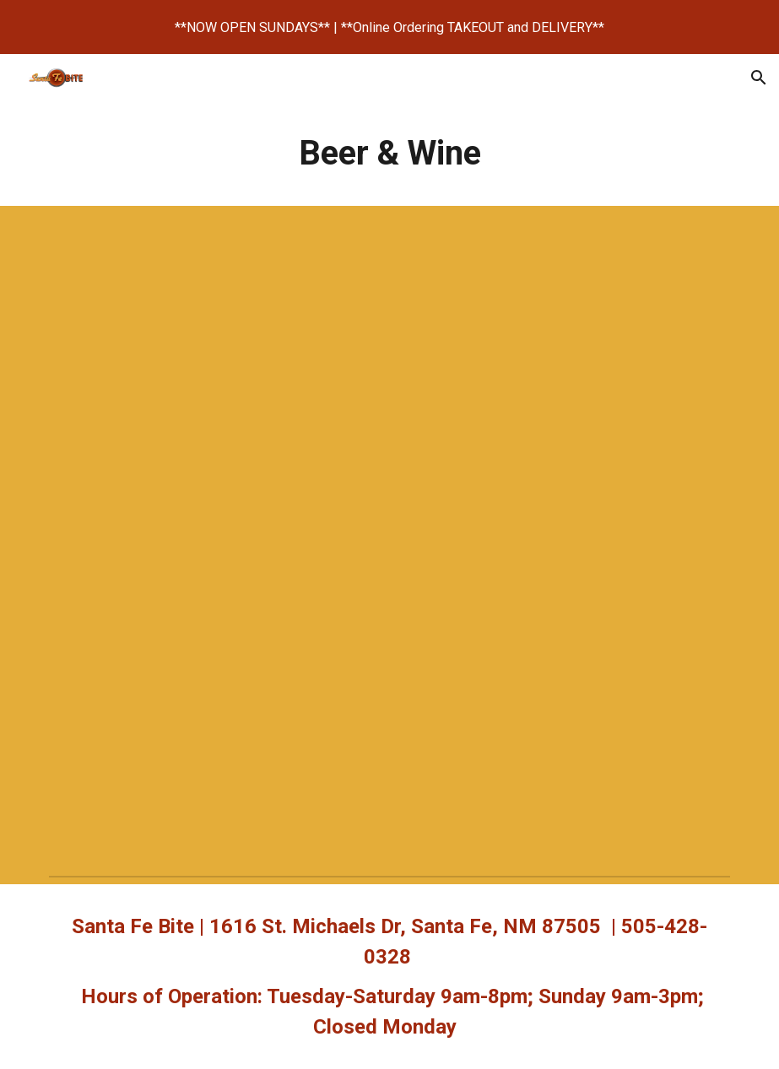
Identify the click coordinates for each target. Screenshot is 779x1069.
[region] (389, 27)
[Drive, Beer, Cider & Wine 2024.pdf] (389, 537)
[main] (389, 153)
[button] (758, 77)
